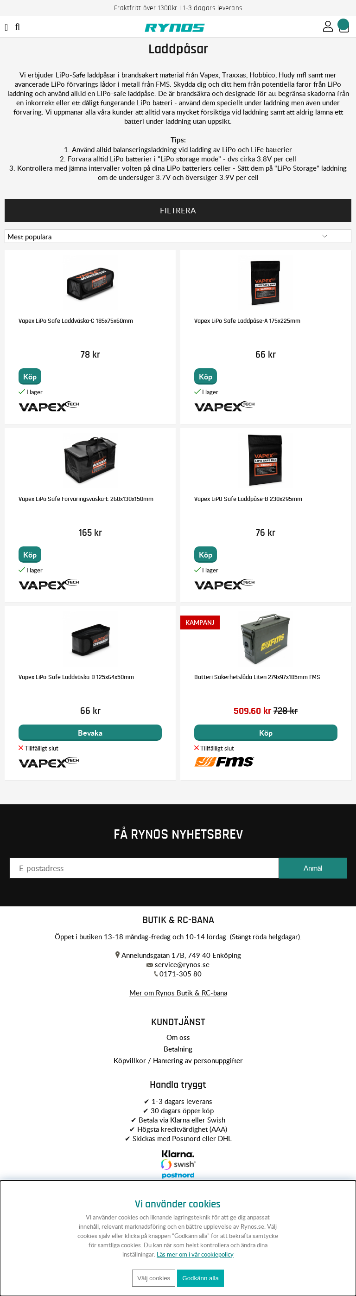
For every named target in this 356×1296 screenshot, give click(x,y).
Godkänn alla (200, 1278)
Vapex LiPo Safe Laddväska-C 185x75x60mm (76, 321)
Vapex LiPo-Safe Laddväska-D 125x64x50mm (76, 677)
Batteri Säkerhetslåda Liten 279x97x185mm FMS (257, 677)
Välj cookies (153, 1278)
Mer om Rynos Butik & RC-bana (178, 992)
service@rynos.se (182, 964)
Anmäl (313, 868)
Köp (266, 732)
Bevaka (90, 732)
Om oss (178, 1037)
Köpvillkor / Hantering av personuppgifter (178, 1060)
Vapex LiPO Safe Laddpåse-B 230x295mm (248, 499)
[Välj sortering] (178, 236)
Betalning (178, 1048)
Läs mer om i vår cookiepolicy (195, 1254)
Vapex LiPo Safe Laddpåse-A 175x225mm (247, 321)
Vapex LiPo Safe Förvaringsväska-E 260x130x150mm (86, 499)
